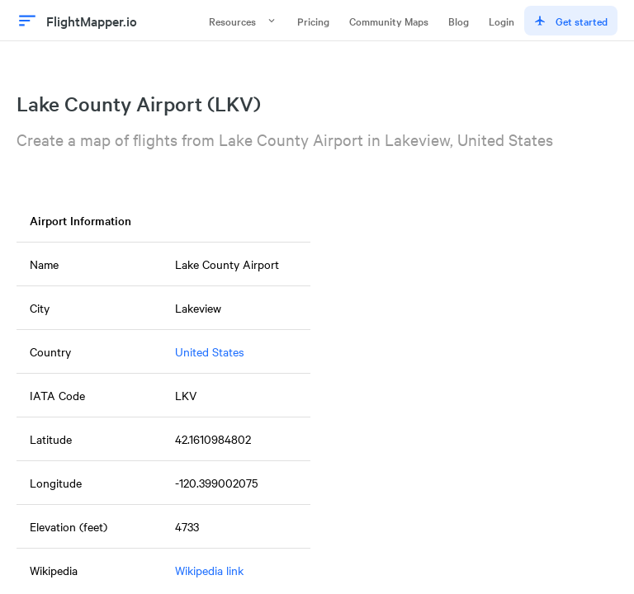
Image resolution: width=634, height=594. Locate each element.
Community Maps (388, 20)
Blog (458, 20)
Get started (571, 20)
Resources (243, 20)
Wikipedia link (209, 570)
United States (209, 351)
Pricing (313, 20)
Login (501, 20)
